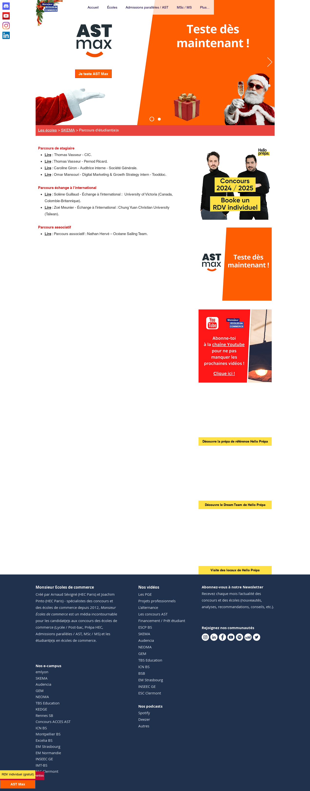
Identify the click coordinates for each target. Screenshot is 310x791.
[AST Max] (152, 119)
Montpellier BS (48, 734)
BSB (141, 673)
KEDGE (41, 709)
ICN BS (41, 727)
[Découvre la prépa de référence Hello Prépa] (235, 441)
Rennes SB (44, 715)
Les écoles (47, 130)
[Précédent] (40, 62)
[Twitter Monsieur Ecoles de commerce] (256, 637)
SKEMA (68, 130)
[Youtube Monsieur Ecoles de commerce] (6, 16)
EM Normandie (48, 752)
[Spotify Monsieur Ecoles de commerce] (239, 637)
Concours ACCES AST (53, 721)
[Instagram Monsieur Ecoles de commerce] (6, 25)
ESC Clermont (47, 771)
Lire (48, 155)
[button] (112, 7)
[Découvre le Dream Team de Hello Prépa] (235, 505)
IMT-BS (41, 765)
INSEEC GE (44, 758)
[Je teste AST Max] (93, 73)
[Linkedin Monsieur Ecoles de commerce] (6, 35)
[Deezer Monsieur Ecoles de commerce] (248, 637)
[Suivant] (269, 62)
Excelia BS (44, 740)
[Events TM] (159, 119)
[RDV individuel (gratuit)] (17, 774)
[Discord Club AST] (6, 6)
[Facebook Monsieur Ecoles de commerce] (222, 637)
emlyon (42, 671)
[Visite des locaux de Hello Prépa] (235, 570)
